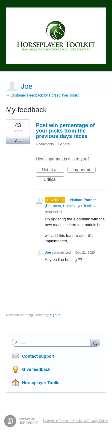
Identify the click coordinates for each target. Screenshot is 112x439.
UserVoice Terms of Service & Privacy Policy (75, 421)
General (64, 144)
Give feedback (36, 369)
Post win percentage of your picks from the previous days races (65, 130)
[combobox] (52, 343)
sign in (55, 315)
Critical (54, 179)
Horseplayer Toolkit (41, 382)
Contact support (38, 356)
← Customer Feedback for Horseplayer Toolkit (42, 95)
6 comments (45, 144)
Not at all (53, 170)
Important (84, 170)
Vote (17, 140)
